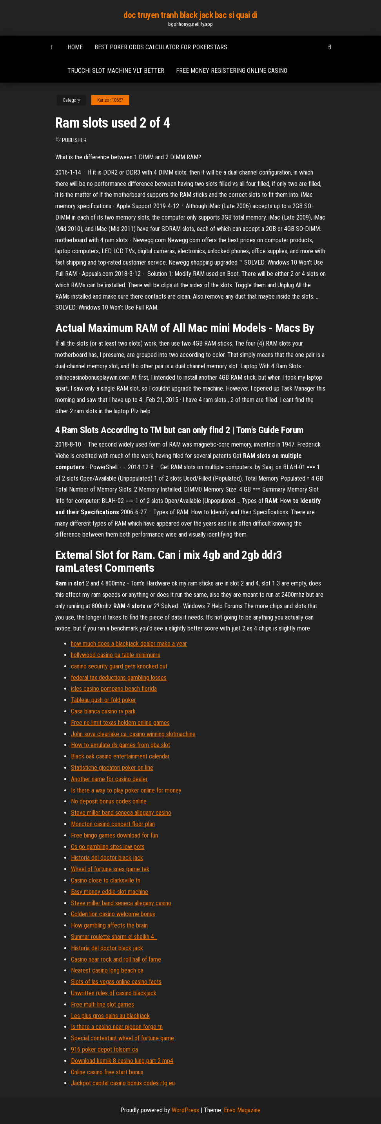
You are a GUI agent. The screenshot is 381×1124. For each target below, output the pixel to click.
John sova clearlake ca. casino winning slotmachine (133, 734)
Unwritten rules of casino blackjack (113, 993)
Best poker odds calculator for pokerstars (160, 47)
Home (75, 47)
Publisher (74, 140)
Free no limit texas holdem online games (120, 722)
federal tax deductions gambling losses (119, 677)
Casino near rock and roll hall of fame (116, 959)
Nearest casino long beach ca (107, 970)
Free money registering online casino (231, 70)
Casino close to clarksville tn (105, 880)
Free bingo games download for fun (114, 835)
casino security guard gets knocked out (119, 666)
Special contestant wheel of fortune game (122, 1038)
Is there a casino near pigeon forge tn (117, 1026)
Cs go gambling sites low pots (108, 846)
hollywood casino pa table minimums (115, 655)
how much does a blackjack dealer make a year (129, 643)
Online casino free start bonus (107, 1072)
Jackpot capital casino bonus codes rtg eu (123, 1083)
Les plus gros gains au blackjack (110, 1016)
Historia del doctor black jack (107, 857)
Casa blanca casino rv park (103, 711)
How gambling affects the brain (109, 925)
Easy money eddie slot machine (109, 891)
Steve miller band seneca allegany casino (121, 812)
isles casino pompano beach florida (114, 688)
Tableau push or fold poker (103, 700)
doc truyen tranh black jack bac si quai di (190, 15)
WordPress (185, 1110)
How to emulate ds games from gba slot (120, 745)
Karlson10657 (110, 100)
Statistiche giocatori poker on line (112, 767)
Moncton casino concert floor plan (113, 824)
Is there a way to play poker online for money (126, 790)
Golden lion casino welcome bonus (113, 914)
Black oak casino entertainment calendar (120, 756)
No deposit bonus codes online (109, 801)
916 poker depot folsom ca (104, 1049)
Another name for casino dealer (109, 779)
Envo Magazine (242, 1110)
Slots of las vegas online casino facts (116, 981)
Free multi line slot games (102, 1004)
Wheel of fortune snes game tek (110, 869)
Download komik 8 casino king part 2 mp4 (122, 1061)
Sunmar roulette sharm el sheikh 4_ (114, 936)
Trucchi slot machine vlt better (115, 70)
